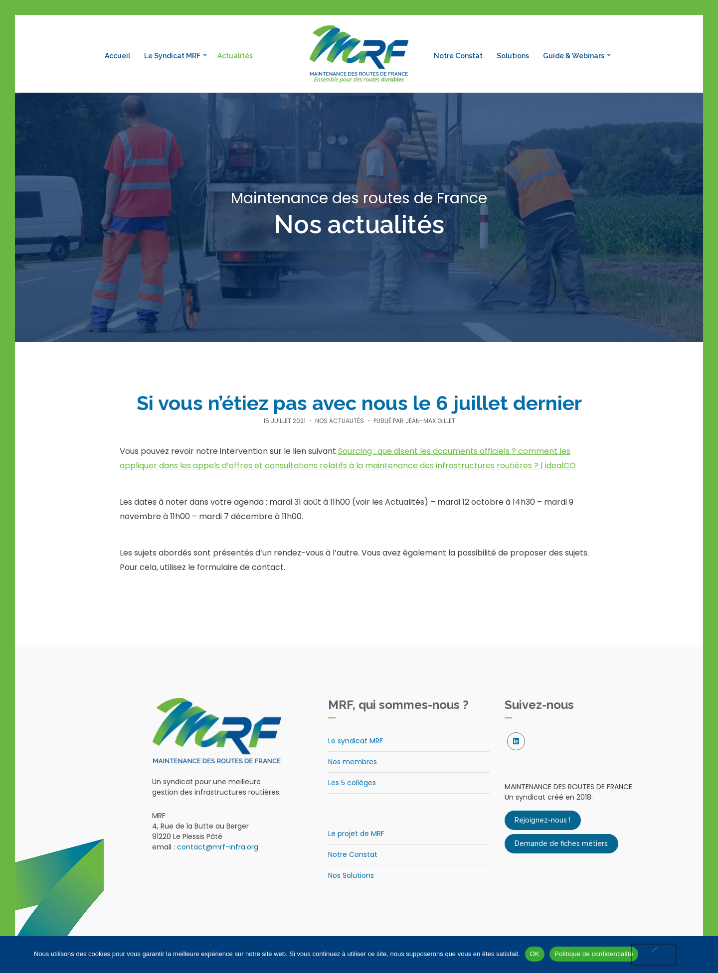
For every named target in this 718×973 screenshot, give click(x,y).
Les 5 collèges (352, 783)
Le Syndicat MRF (172, 56)
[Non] (654, 955)
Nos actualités (339, 421)
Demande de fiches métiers (561, 844)
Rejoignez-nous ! (542, 821)
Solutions (513, 56)
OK (534, 954)
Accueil (117, 56)
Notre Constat (458, 56)
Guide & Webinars (573, 56)
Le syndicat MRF (355, 741)
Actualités (235, 56)
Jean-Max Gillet (430, 421)
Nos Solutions (351, 875)
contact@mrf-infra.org (217, 847)
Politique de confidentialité (593, 954)
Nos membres (352, 762)
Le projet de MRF (356, 833)
